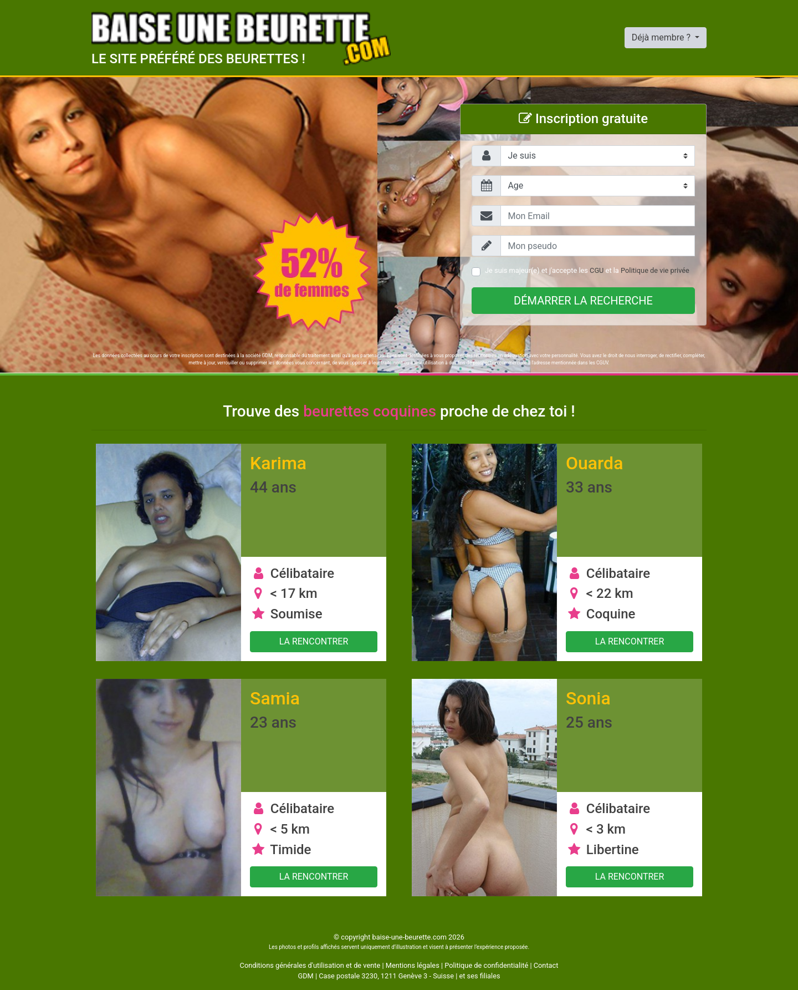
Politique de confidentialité (486, 965)
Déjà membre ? (662, 37)
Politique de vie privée (655, 270)
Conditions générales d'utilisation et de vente (310, 965)
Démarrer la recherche (583, 300)
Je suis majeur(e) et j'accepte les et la (587, 270)
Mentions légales (412, 965)
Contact (546, 965)
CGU (596, 270)
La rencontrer (314, 641)
